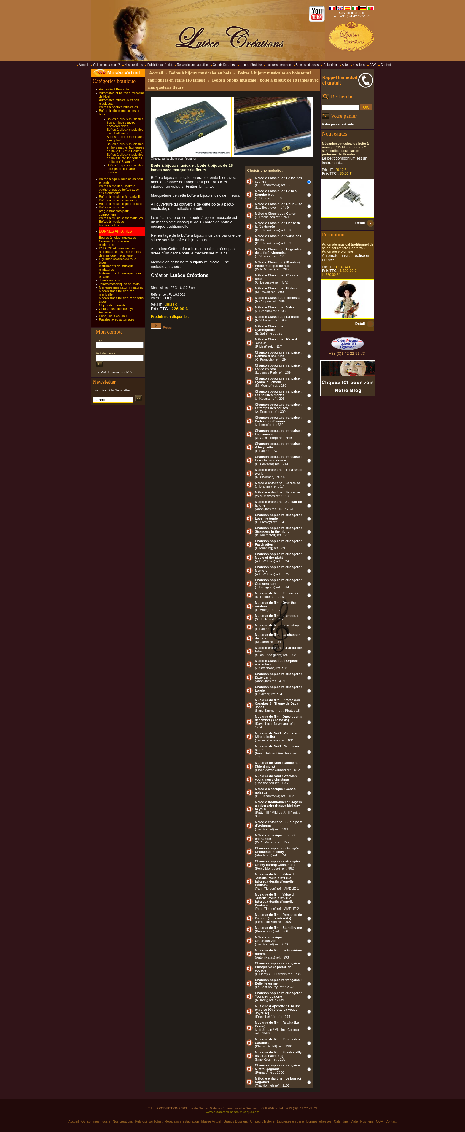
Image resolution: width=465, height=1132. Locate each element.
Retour (162, 327)
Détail (360, 223)
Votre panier (344, 116)
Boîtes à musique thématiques (121, 218)
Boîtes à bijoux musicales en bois (200, 73)
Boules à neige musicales (117, 237)
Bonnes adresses (307, 64)
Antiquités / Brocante (114, 89)
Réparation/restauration (192, 64)
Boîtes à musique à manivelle (120, 196)
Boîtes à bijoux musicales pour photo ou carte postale (125, 168)
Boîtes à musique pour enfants (121, 204)
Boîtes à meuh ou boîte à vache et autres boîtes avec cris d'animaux (119, 189)
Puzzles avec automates (116, 319)
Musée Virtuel (123, 73)
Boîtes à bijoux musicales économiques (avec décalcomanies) (125, 122)
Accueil (83, 64)
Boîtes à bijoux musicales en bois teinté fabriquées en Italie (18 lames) (125, 158)
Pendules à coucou (113, 316)
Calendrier (330, 64)
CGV (373, 64)
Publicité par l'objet (159, 64)
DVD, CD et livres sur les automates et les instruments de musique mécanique (120, 251)
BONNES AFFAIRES (115, 231)
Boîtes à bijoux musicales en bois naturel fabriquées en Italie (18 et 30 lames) (125, 147)
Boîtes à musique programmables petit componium (114, 211)
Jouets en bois (109, 280)
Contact (385, 64)
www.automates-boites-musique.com (232, 1112)
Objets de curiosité (112, 305)
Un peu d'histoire (251, 64)
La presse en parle (278, 64)
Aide (345, 64)
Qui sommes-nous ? (106, 64)
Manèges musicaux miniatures (121, 287)
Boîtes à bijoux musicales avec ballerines (125, 131)
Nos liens (359, 64)
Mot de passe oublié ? (117, 372)
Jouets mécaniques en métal (120, 284)
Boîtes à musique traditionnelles (111, 223)
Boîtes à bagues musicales (118, 107)
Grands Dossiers (224, 64)
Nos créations (134, 64)
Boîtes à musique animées (118, 200)
